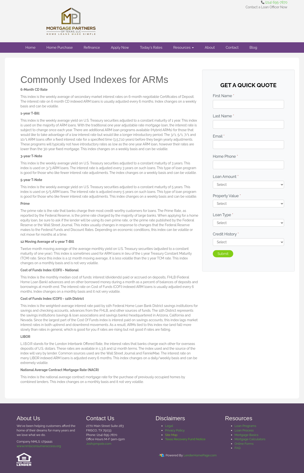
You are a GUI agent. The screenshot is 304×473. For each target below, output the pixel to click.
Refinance (92, 47)
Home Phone (225, 156)
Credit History (226, 234)
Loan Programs (245, 426)
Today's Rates (151, 47)
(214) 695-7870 (276, 2)
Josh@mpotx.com (98, 443)
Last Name (223, 116)
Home (30, 47)
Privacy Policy (175, 430)
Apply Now (120, 47)
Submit (223, 254)
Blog (253, 47)
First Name (223, 96)
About (210, 47)
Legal (169, 426)
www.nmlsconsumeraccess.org (39, 446)
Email (219, 136)
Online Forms (244, 443)
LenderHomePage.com (200, 455)
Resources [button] (183, 47)
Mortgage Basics (246, 435)
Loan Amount (226, 176)
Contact (232, 47)
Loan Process (244, 430)
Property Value (227, 196)
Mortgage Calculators (250, 439)
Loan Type (223, 215)
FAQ (238, 448)
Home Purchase (59, 47)
